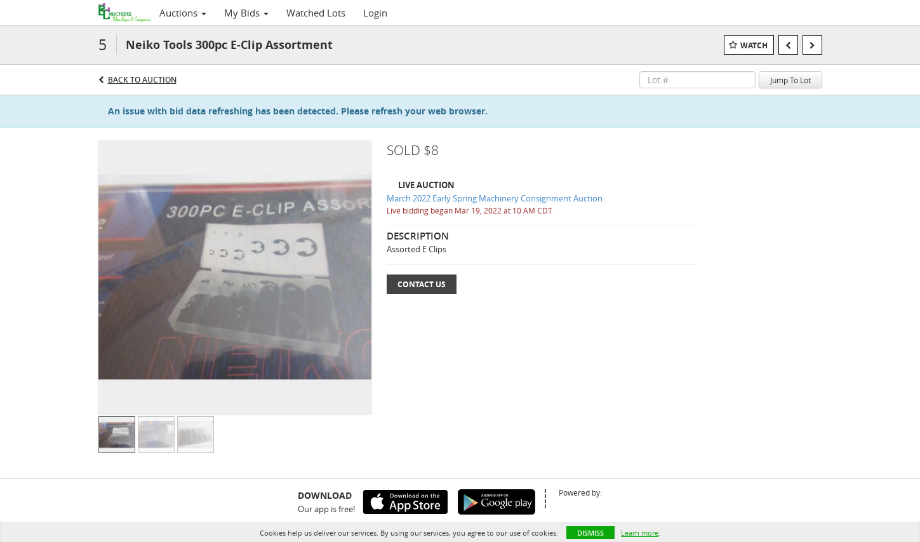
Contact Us (421, 284)
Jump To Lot (790, 80)
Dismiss (590, 533)
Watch (754, 45)
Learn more (639, 533)
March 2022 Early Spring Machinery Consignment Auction (495, 198)
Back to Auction (142, 79)
